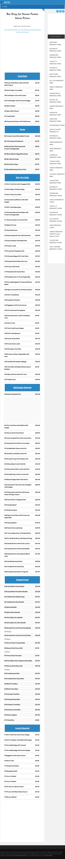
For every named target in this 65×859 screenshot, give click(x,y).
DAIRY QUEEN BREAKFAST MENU (55, 75)
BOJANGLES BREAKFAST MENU (55, 50)
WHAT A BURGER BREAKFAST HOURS (56, 248)
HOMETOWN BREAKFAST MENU (55, 120)
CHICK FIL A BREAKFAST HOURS (56, 207)
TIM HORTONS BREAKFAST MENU (55, 182)
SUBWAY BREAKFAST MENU (56, 169)
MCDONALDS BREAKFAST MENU (55, 137)
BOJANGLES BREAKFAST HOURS (56, 188)
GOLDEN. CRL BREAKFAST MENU (55, 101)
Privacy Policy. (49, 855)
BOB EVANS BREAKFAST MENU (55, 43)
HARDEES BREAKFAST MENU (56, 107)
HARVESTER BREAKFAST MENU (55, 114)
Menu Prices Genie (21, 855)
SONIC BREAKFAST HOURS (55, 226)
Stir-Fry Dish (19, 30)
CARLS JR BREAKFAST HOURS (57, 201)
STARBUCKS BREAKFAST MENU (55, 156)
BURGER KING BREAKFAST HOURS (56, 194)
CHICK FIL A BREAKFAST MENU (55, 63)
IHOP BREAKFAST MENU (57, 125)
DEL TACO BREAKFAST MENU (57, 82)
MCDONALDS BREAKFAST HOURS (56, 214)
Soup (12, 30)
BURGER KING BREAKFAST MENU (55, 56)
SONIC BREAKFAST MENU (55, 150)
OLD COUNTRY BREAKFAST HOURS (56, 220)
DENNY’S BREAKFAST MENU (56, 88)
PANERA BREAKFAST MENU (56, 143)
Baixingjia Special (30, 30)
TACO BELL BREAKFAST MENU (57, 175)
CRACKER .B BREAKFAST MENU (55, 69)
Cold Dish (7, 30)
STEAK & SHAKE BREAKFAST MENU (55, 162)
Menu (4, 6)
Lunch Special (24, 32)
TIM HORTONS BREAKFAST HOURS (56, 241)
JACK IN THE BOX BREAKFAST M (55, 131)
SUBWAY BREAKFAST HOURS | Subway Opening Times (56, 234)
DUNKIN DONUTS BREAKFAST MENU (55, 95)
